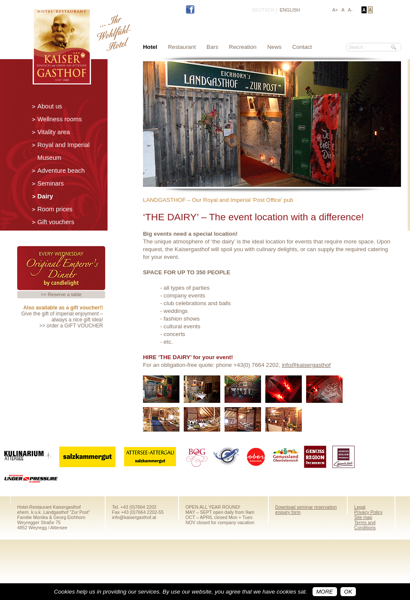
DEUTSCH (263, 9)
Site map (363, 517)
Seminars (50, 183)
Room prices (55, 209)
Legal (359, 507)
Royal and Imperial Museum (63, 151)
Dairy (45, 196)
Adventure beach (61, 170)
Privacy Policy (368, 512)
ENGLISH (289, 9)
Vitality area (53, 132)
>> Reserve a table (61, 294)
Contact (302, 47)
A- (350, 9)
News (274, 47)
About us (49, 106)
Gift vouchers (55, 222)
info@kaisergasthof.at (134, 517)
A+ (335, 9)
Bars (212, 47)
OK (348, 591)
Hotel (150, 47)
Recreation (242, 47)
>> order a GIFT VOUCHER (71, 326)
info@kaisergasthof (306, 365)
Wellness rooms (59, 119)
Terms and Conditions (365, 525)
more (324, 591)
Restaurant (182, 47)
